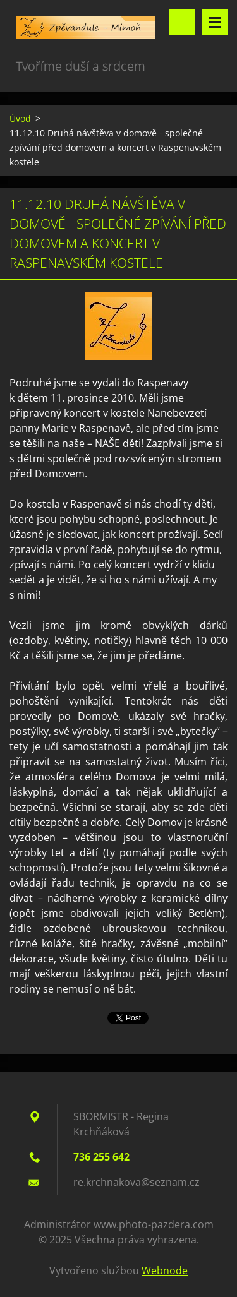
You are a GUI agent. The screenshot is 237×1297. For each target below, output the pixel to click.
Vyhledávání (182, 22)
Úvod (20, 118)
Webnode (165, 1270)
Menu (215, 22)
